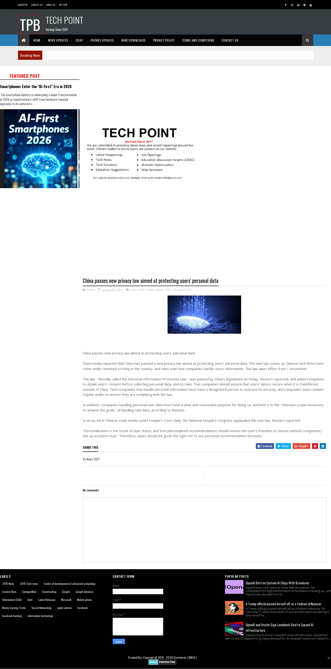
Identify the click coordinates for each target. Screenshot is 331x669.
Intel (30, 600)
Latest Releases (46, 600)
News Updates (58, 40)
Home (37, 40)
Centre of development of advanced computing (69, 584)
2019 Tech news (29, 584)
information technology (40, 616)
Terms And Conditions (198, 40)
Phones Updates (102, 40)
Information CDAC (12, 600)
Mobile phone (84, 600)
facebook (82, 608)
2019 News (8, 584)
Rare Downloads (133, 40)
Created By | (135, 657)
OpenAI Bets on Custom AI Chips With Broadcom (277, 582)
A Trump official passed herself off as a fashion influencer (283, 603)
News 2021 (163, 289)
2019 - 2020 (165, 657)
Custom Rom (9, 592)
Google (66, 592)
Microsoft (66, 600)
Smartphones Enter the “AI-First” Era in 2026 (36, 86)
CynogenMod (29, 592)
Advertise (23, 4)
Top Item (63, 4)
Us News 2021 (182, 289)
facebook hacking (12, 616)
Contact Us (37, 4)
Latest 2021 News (142, 289)
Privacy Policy (164, 40)
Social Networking (41, 608)
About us (50, 4)
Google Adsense (84, 592)
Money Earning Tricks (14, 608)
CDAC (79, 40)
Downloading (49, 592)
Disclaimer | (181, 657)
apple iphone (64, 608)
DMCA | (192, 657)
